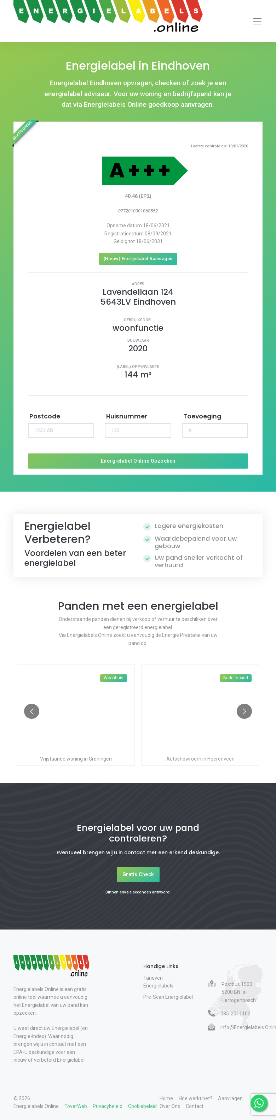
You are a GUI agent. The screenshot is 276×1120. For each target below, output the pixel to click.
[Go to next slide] (244, 711)
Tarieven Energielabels (158, 982)
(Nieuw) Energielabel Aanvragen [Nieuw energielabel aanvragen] (138, 258)
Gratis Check (138, 874)
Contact (194, 1106)
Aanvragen (230, 1098)
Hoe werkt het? (195, 1098)
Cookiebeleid (142, 1106)
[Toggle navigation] (257, 21)
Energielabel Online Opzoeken (138, 461)
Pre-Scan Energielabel (168, 997)
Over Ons (170, 1106)
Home (166, 1098)
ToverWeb (75, 1106)
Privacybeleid (107, 1106)
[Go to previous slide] (31, 711)
